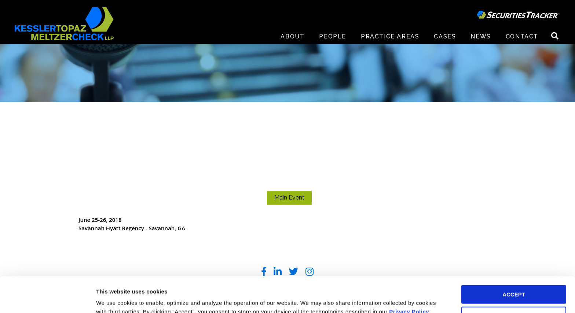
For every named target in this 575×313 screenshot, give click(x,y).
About (292, 36)
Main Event (289, 197)
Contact (522, 36)
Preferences (112, 298)
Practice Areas (390, 36)
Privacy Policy (409, 278)
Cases (445, 36)
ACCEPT (513, 261)
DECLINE (514, 283)
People (332, 36)
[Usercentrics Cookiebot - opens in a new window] (47, 298)
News (480, 36)
